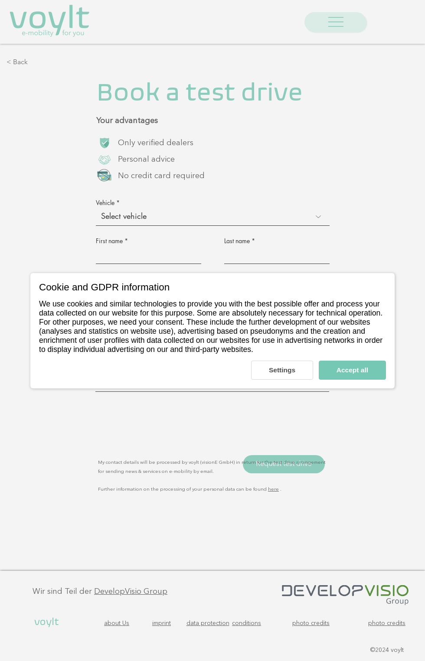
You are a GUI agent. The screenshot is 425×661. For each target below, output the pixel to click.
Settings (279, 370)
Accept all (351, 370)
